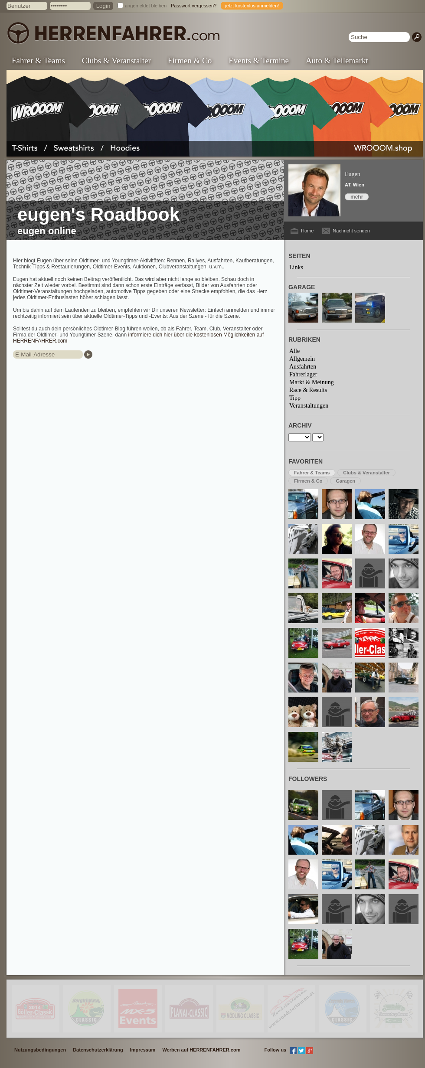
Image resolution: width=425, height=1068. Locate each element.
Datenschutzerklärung (98, 1049)
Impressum (143, 1049)
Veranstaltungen (308, 405)
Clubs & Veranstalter (116, 60)
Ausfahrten (302, 366)
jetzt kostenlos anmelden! (252, 5)
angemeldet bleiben (146, 5)
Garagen (345, 480)
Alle (294, 351)
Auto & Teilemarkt (337, 60)
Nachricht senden (351, 230)
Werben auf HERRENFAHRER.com (201, 1049)
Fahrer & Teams (38, 60)
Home (307, 230)
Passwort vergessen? (193, 5)
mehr (356, 197)
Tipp (295, 398)
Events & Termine (259, 60)
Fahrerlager (303, 374)
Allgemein (302, 359)
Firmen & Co (190, 60)
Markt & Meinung (311, 382)
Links (296, 267)
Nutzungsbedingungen (40, 1049)
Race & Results (308, 390)
